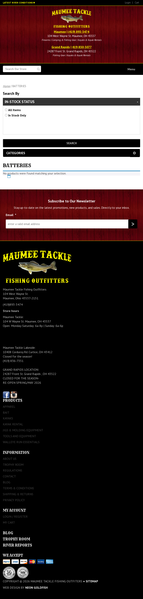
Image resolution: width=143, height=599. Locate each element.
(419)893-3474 (13, 304)
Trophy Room (13, 464)
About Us (9, 459)
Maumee (60, 32)
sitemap (92, 581)
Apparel (9, 406)
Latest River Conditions (18, 2)
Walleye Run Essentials (21, 442)
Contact (9, 476)
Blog (6, 482)
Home (6, 86)
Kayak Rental (13, 424)
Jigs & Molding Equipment (23, 430)
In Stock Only (17, 115)
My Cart (9, 522)
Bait (6, 412)
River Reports (17, 545)
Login (128, 2)
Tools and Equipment (19, 436)
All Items (14, 110)
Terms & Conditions (18, 488)
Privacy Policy (14, 500)
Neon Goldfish (36, 587)
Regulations (12, 470)
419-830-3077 (82, 47)
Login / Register (15, 516)
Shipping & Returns (18, 494)
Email (11, 215)
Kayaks (8, 418)
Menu (131, 69)
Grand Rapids (61, 47)
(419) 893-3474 (78, 32)
